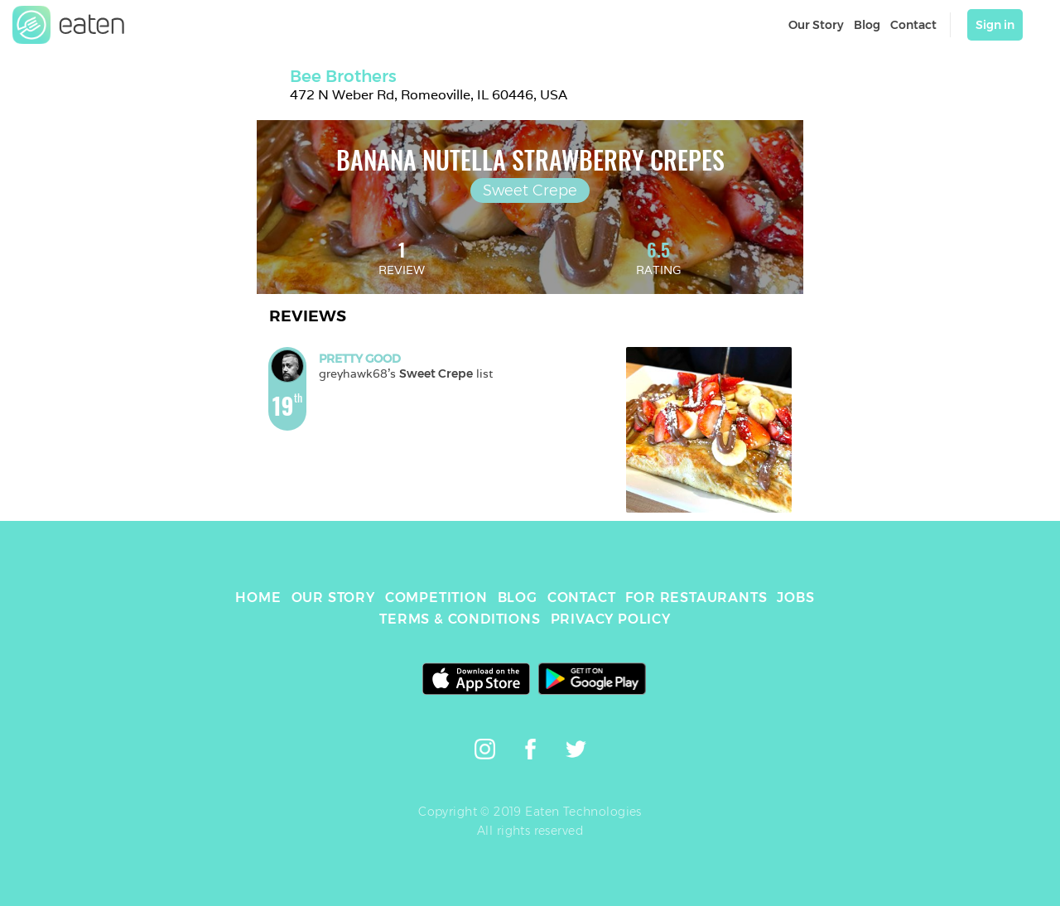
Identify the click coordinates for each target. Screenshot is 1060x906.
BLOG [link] (517, 597)
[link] (68, 25)
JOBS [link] (795, 597)
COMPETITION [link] (436, 597)
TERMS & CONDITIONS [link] (459, 619)
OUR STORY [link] (333, 597)
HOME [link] (258, 597)
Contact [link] (913, 24)
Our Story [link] (816, 24)
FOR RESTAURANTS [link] (696, 597)
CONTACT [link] (581, 597)
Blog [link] (867, 24)
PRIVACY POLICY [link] (611, 619)
